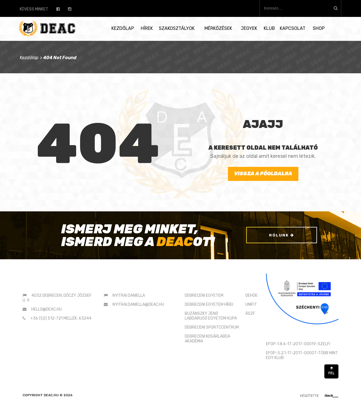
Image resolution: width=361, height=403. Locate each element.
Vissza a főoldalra (263, 173)
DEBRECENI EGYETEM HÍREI (209, 304)
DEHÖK (251, 295)
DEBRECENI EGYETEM (204, 295)
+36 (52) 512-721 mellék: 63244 (60, 318)
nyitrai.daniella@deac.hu (138, 304)
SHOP (319, 28)
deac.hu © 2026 (58, 395)
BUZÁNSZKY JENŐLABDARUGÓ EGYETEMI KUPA (211, 316)
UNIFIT (251, 304)
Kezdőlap (122, 28)
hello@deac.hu (46, 309)
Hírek (147, 28)
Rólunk (281, 235)
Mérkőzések (218, 28)
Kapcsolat (292, 28)
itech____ (331, 395)
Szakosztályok (177, 28)
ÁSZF (250, 313)
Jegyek (249, 28)
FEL (331, 370)
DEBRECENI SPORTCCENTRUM (212, 327)
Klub (269, 28)
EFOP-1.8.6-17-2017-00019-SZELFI (298, 344)
